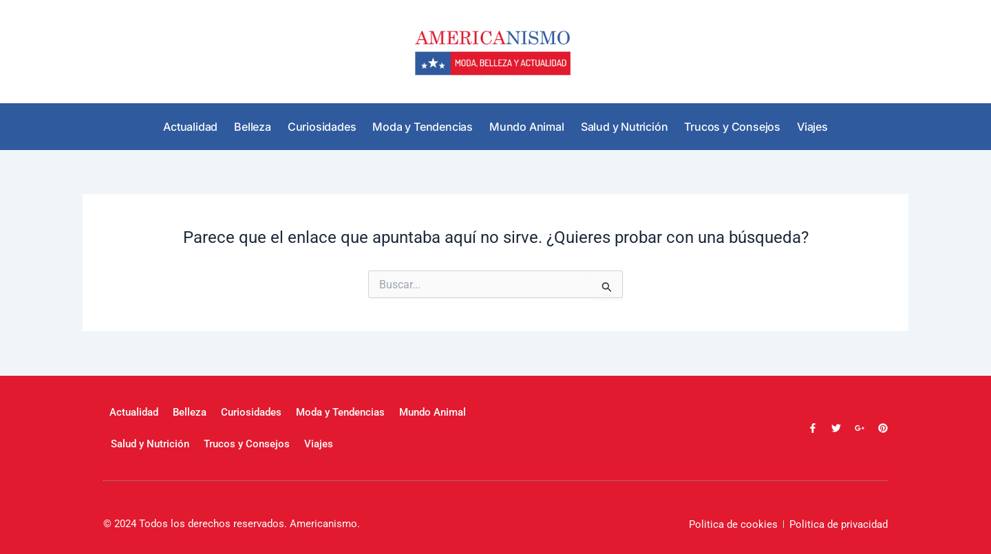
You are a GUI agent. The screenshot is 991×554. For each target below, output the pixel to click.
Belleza (252, 127)
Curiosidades (322, 127)
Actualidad (190, 127)
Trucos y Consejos (732, 127)
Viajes (812, 127)
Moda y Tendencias (422, 127)
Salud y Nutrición (624, 127)
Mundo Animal (526, 127)
